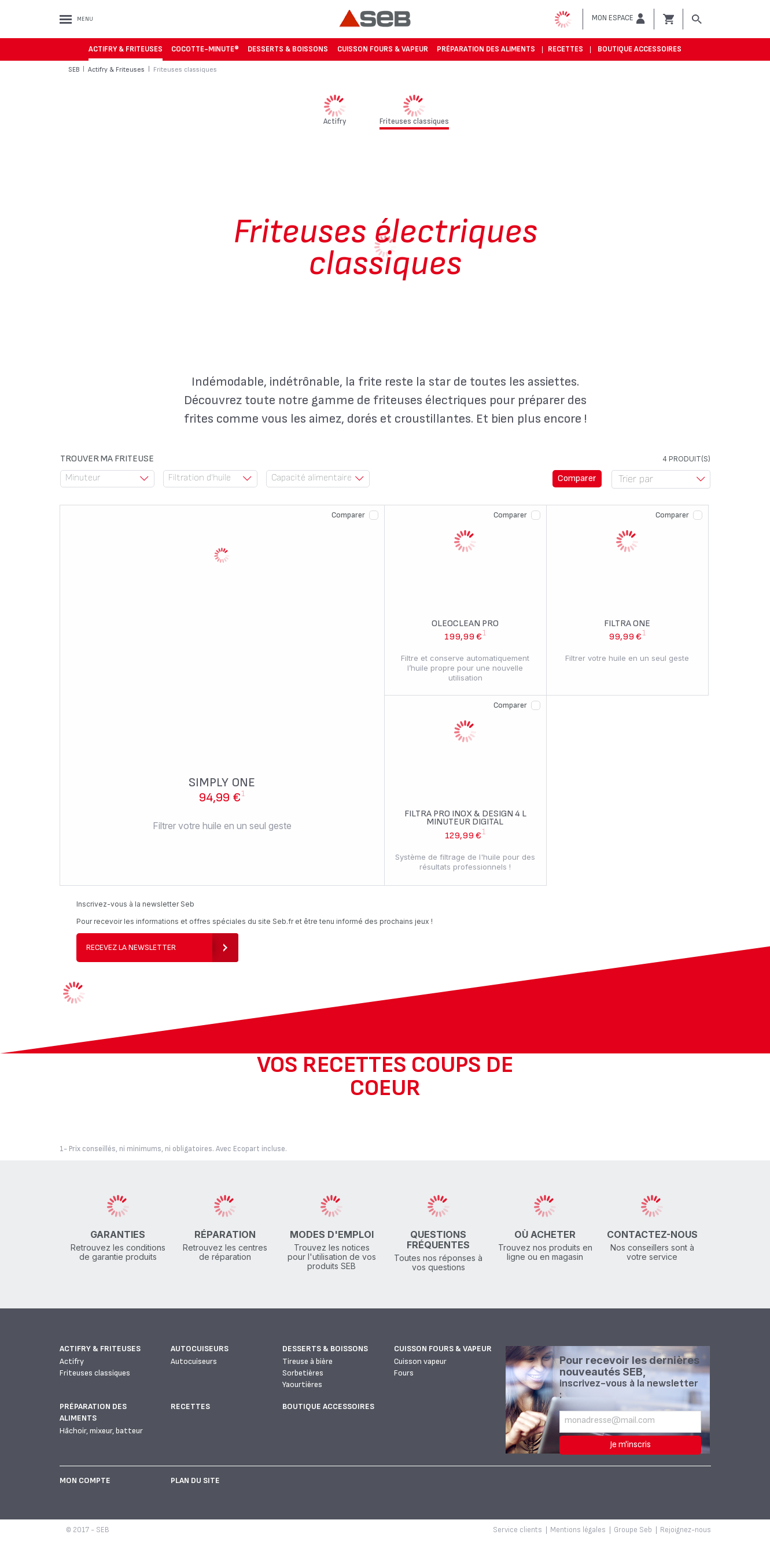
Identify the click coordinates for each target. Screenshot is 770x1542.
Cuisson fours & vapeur (382, 49)
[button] (618, 18)
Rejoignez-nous (685, 1529)
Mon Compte (85, 1480)
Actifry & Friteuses (126, 49)
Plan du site (195, 1480)
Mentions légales (578, 1529)
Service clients (517, 1529)
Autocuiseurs (200, 1349)
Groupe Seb (633, 1529)
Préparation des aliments (486, 49)
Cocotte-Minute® (205, 49)
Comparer (348, 515)
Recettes (565, 49)
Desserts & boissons (288, 49)
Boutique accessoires (639, 49)
